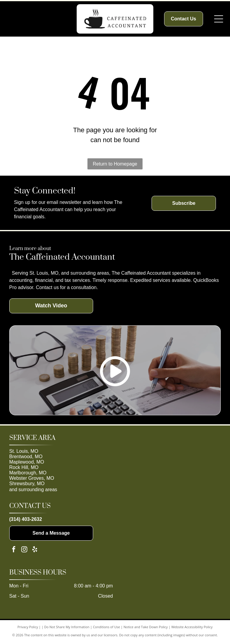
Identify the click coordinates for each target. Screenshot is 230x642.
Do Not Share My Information (67, 627)
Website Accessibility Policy (192, 627)
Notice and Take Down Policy (146, 627)
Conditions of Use (106, 627)
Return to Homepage (115, 163)
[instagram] (24, 550)
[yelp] (34, 550)
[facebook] (13, 550)
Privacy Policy (27, 627)
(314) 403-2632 (25, 519)
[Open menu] (218, 18)
